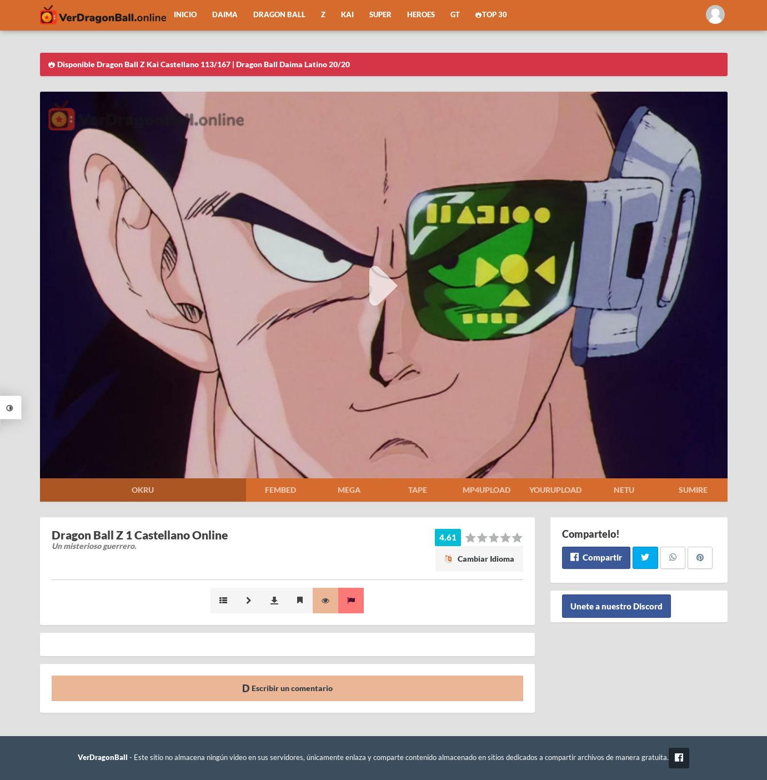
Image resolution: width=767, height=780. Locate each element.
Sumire (693, 489)
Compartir (596, 557)
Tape (417, 489)
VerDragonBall (103, 757)
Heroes (421, 15)
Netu (624, 489)
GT (455, 15)
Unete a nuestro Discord (616, 606)
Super (380, 15)
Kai (347, 15)
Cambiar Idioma (479, 558)
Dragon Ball (279, 15)
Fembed (280, 489)
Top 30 (491, 15)
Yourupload (555, 489)
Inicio (185, 15)
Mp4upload (486, 489)
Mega (349, 489)
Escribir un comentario (287, 688)
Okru (143, 489)
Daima (225, 15)
